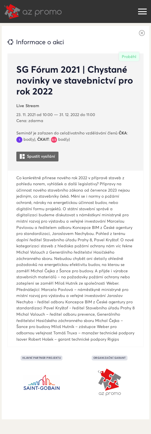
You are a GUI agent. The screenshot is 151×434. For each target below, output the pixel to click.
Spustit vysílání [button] (37, 156)
